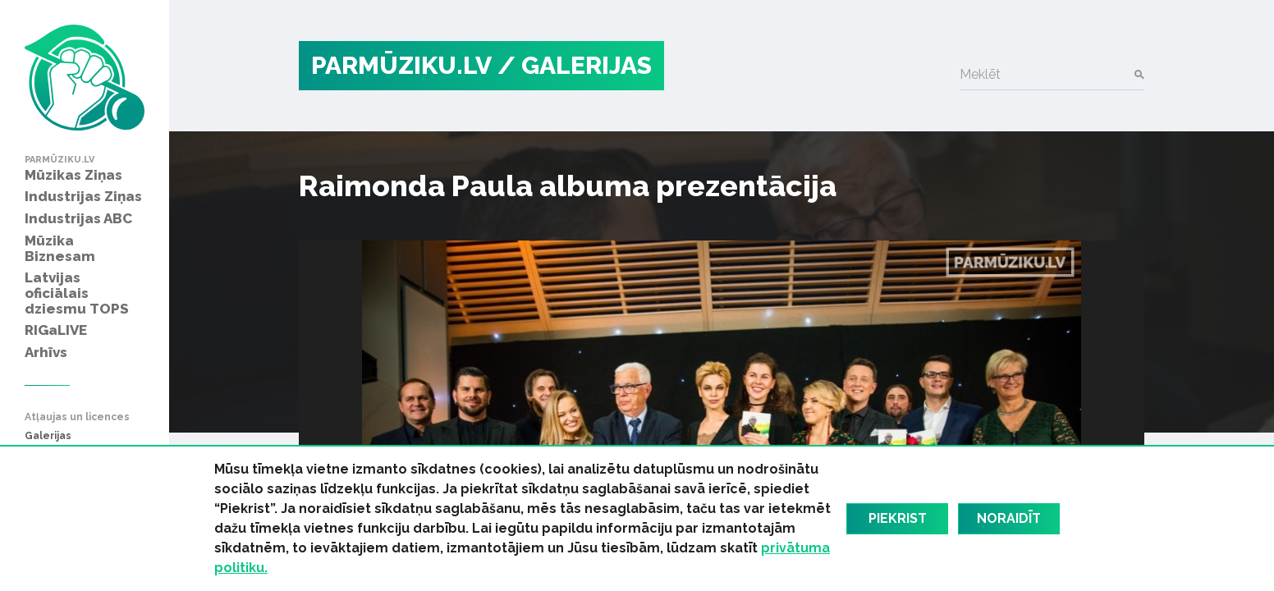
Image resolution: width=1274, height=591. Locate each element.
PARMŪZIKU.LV (401, 65)
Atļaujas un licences (77, 417)
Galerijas (48, 436)
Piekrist (897, 518)
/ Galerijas (574, 65)
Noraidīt (1009, 518)
